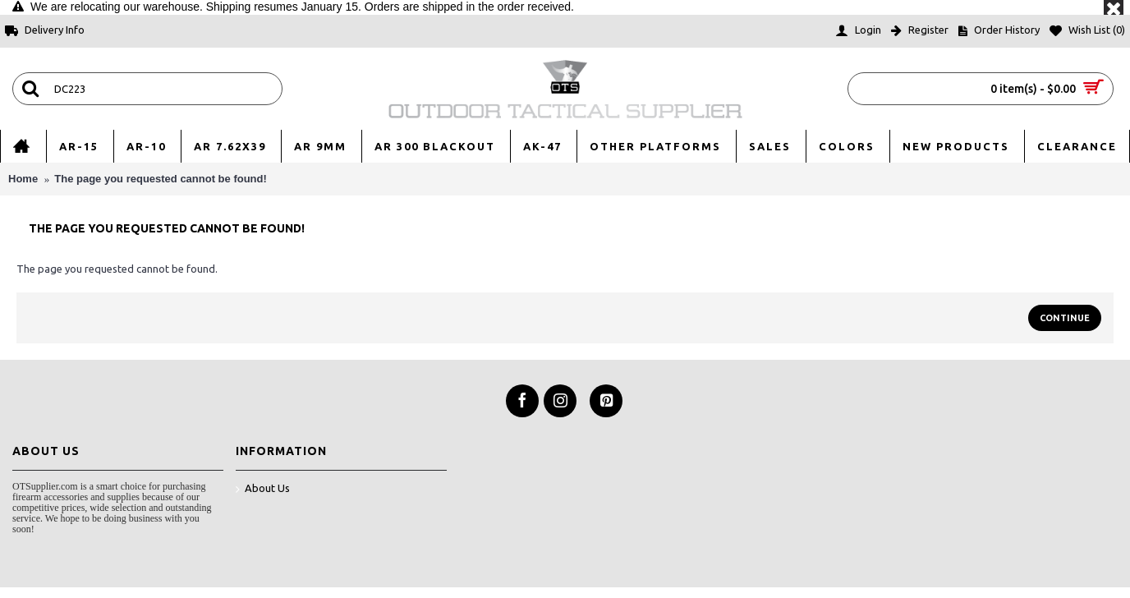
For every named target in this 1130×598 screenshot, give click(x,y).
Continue (1065, 318)
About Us (263, 489)
